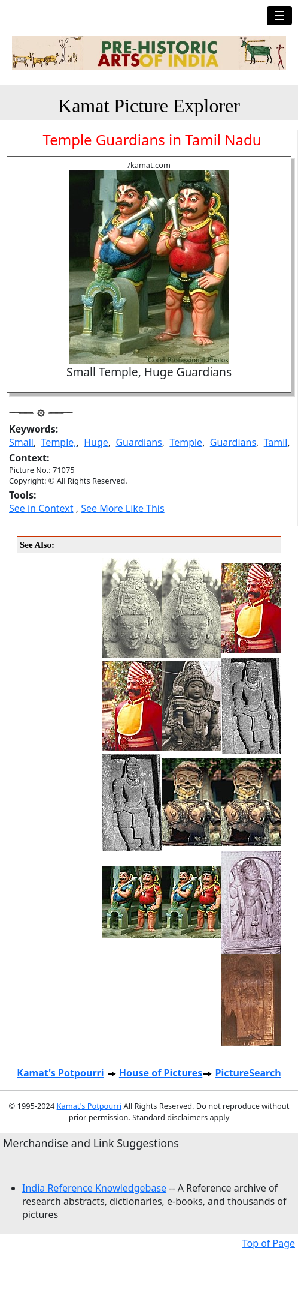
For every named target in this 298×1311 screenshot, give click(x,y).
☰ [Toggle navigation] (279, 15)
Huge (96, 442)
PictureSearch (248, 1072)
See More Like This (122, 508)
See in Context (41, 508)
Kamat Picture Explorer (149, 105)
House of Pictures (160, 1072)
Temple (185, 442)
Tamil (276, 442)
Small (21, 442)
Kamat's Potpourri (60, 1072)
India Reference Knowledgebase (94, 1188)
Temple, (59, 442)
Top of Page (268, 1243)
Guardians (138, 442)
